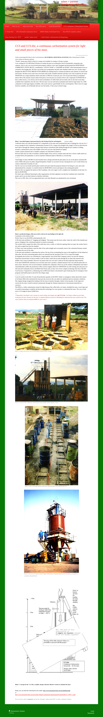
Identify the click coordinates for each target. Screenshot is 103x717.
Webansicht (90, 713)
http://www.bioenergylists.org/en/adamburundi (56, 690)
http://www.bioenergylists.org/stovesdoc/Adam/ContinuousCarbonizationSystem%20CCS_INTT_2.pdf (45, 694)
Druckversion (14, 711)
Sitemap (22, 711)
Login (92, 711)
